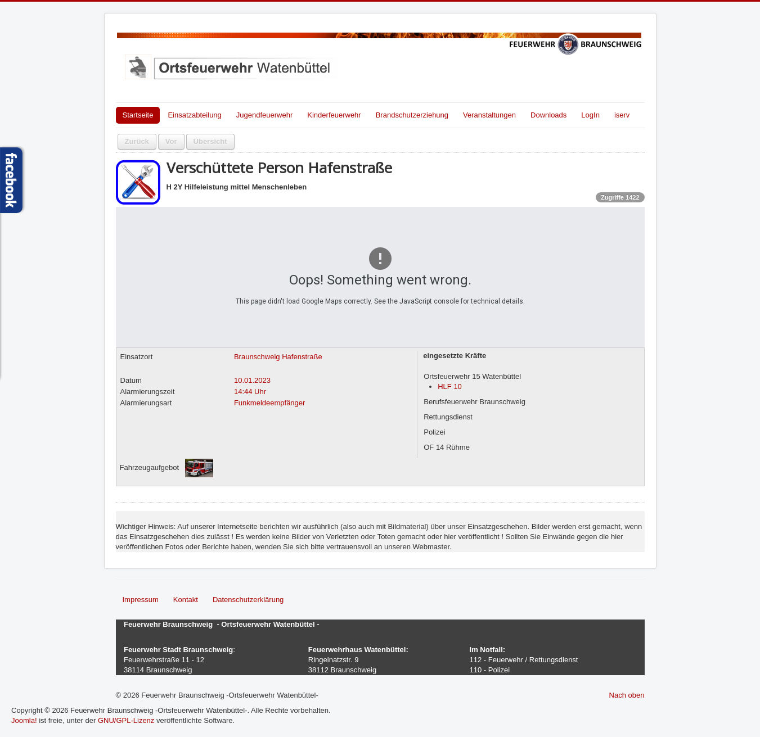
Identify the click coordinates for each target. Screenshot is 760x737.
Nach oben (627, 695)
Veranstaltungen (489, 115)
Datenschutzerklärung (248, 599)
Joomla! (24, 720)
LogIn (590, 115)
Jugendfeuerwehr (264, 115)
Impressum (141, 599)
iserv (621, 115)
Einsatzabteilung (194, 115)
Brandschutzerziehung (412, 115)
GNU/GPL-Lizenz (126, 720)
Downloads (548, 115)
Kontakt (185, 599)
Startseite (138, 115)
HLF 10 (450, 386)
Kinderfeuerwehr (334, 115)
